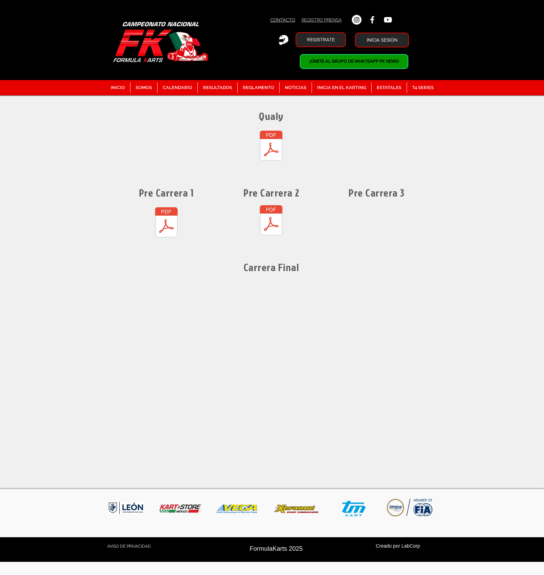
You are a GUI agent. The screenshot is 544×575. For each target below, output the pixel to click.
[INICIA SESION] (382, 40)
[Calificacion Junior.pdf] (271, 146)
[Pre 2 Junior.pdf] (271, 221)
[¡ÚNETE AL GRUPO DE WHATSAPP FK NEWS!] (354, 61)
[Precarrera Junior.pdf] (166, 223)
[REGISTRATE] (321, 39)
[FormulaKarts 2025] (276, 549)
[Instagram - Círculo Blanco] (357, 20)
